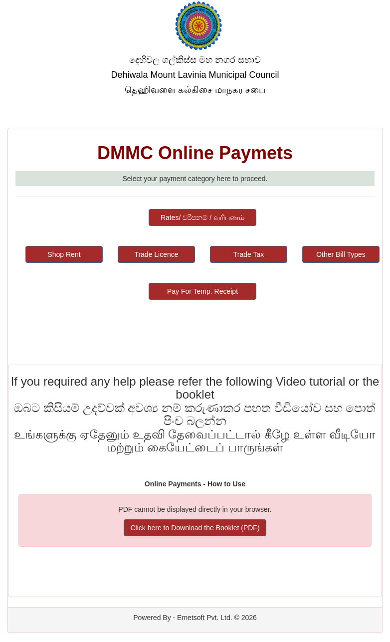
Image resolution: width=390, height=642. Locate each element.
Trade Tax (248, 254)
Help (369, 105)
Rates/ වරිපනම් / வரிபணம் (202, 217)
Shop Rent (63, 254)
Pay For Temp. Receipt (202, 291)
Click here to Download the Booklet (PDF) (194, 528)
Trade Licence (156, 254)
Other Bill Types (341, 254)
